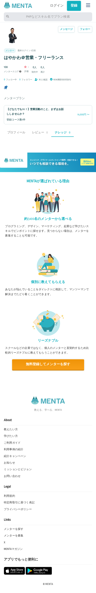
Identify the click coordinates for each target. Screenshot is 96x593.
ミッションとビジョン (18, 469)
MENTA (49, 584)
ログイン (57, 5)
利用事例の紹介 (13, 449)
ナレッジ (63, 132)
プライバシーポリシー (18, 509)
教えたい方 (11, 429)
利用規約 (9, 495)
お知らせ (9, 462)
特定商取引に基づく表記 (19, 502)
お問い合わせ (12, 476)
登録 (74, 5)
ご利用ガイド (12, 442)
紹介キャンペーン (15, 456)
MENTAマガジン (13, 549)
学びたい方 (11, 435)
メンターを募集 (13, 535)
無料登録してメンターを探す (48, 364)
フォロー (85, 29)
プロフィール (16, 132)
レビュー (40, 132)
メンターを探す (13, 529)
